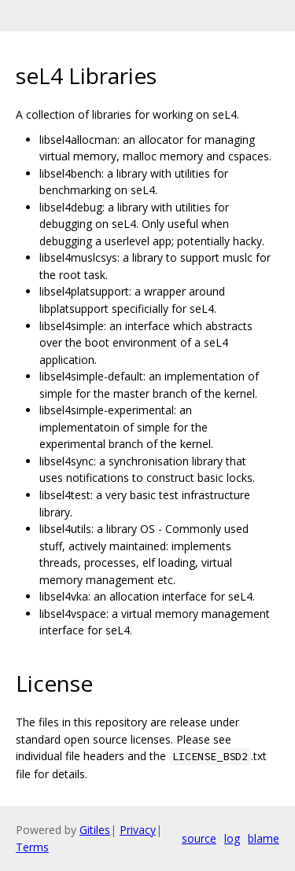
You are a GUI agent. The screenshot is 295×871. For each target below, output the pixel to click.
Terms (32, 847)
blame (263, 838)
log (232, 838)
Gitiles (94, 829)
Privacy (138, 829)
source (199, 838)
